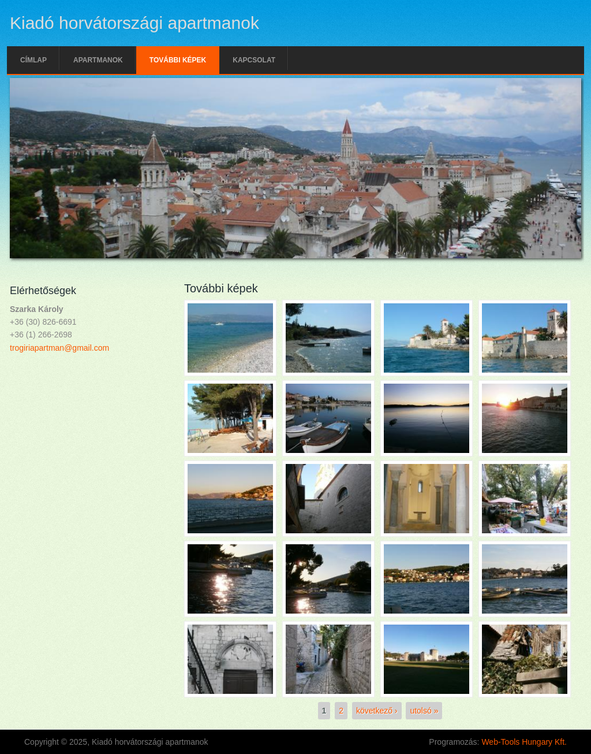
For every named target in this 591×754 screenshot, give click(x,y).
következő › (377, 710)
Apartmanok (98, 60)
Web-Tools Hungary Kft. (524, 741)
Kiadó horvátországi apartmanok (134, 23)
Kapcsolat (254, 60)
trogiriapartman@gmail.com (59, 347)
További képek (177, 60)
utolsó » (424, 710)
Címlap (33, 60)
